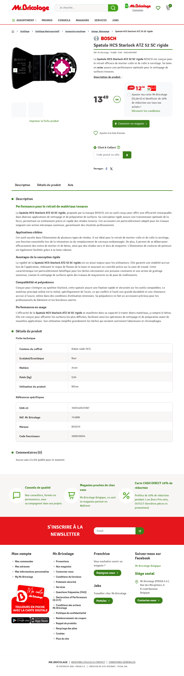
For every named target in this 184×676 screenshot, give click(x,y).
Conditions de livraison (68, 577)
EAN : (120, 52)
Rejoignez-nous (105, 573)
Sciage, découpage (100, 31)
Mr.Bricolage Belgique (148, 566)
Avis (70, 185)
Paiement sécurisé (65, 582)
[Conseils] (16, 495)
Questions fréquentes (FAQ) (71, 592)
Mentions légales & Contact (88, 662)
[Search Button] (113, 7)
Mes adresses (22, 566)
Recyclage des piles (66, 628)
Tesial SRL (122, 666)
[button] (168, 7)
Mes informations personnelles (32, 571)
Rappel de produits (66, 623)
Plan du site (62, 638)
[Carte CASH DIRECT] (126, 495)
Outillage (24, 31)
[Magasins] (71, 495)
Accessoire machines (75, 31)
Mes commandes (24, 561)
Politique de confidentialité (70, 613)
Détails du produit (49, 185)
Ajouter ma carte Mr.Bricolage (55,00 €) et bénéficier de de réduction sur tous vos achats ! (149, 101)
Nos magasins (63, 566)
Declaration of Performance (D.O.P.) (70, 599)
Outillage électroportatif (47, 31)
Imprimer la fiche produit (44, 121)
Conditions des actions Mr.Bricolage (67, 607)
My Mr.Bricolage (24, 577)
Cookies (60, 633)
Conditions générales (122, 662)
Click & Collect (107, 147)
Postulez (101, 600)
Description (22, 185)
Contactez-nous (64, 571)
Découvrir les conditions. (146, 111)
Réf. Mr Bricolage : (102, 52)
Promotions (62, 561)
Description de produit (108, 77)
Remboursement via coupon (70, 618)
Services (60, 587)
